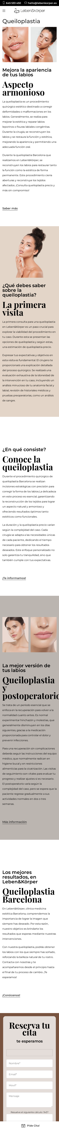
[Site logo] (29, 10)
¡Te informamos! (14, 578)
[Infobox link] (11, 3)
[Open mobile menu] (4, 11)
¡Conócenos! (11, 995)
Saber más (10, 208)
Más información (14, 822)
